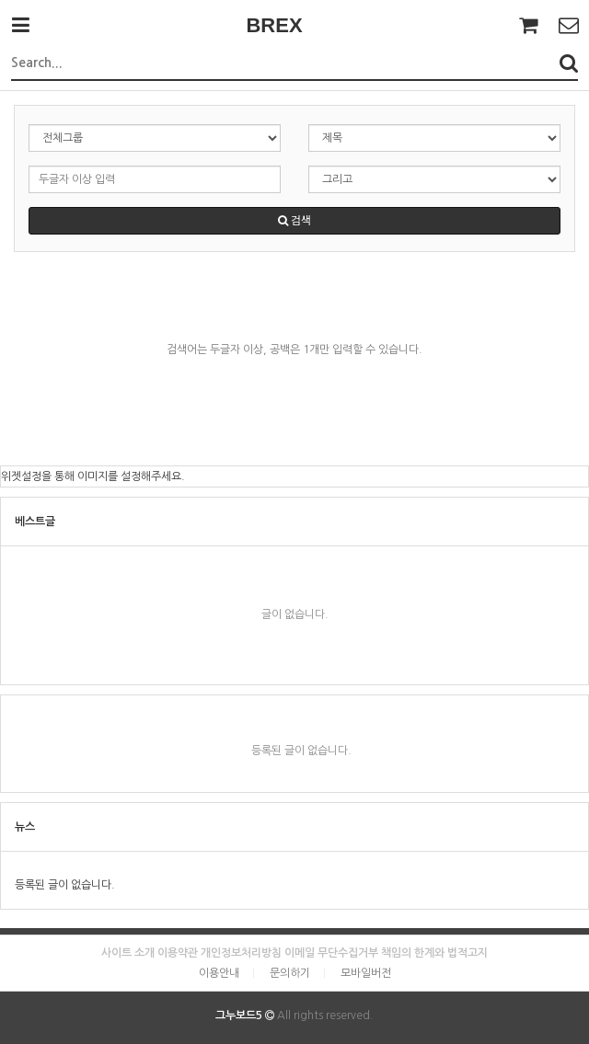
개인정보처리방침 (241, 952)
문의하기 (290, 973)
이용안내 (219, 973)
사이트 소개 (128, 952)
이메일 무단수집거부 (331, 952)
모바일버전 (366, 973)
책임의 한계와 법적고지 (434, 952)
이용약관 (177, 952)
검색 (294, 220)
